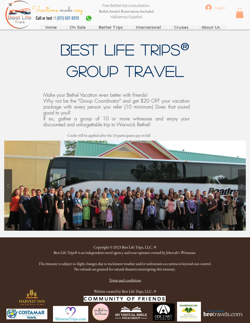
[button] (239, 13)
